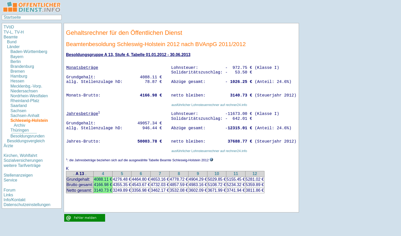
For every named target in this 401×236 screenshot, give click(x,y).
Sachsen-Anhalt (24, 115)
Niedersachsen (24, 91)
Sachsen (18, 111)
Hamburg (18, 76)
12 (254, 173)
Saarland (18, 105)
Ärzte (8, 146)
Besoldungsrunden (27, 136)
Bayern (17, 57)
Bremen (17, 71)
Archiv (19, 125)
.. (74, 174)
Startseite (12, 17)
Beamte (11, 37)
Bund (11, 42)
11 (235, 173)
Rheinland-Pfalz (24, 101)
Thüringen (19, 130)
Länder (13, 47)
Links (8, 195)
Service (10, 180)
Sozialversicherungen (23, 160)
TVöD (9, 27)
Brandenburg (22, 66)
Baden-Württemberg (28, 51)
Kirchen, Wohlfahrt (20, 155)
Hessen (17, 81)
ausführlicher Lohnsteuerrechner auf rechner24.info (209, 105)
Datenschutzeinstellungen (27, 204)
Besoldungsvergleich (26, 141)
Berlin (15, 61)
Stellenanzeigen (18, 175)
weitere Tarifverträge (22, 165)
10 (217, 173)
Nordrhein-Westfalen (29, 96)
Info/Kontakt (14, 200)
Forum (9, 190)
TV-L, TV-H (14, 32)
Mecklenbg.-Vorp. (26, 86)
